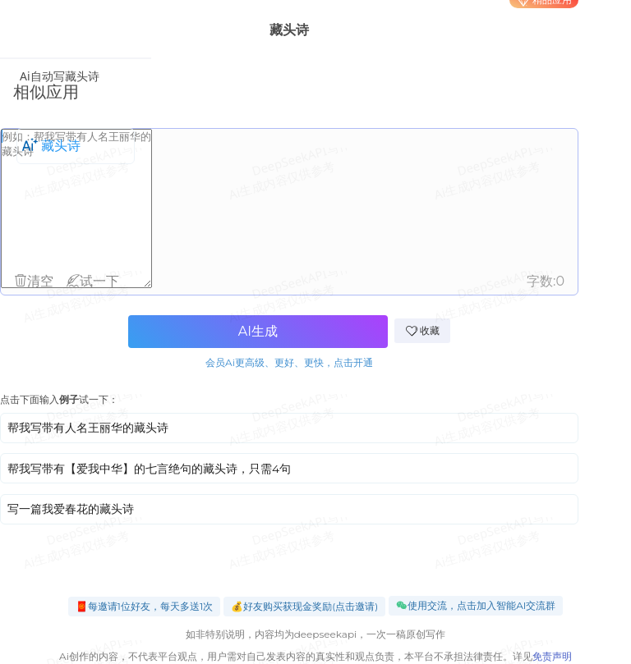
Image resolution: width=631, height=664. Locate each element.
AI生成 (258, 331)
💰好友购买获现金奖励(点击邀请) (304, 606)
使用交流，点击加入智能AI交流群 (475, 606)
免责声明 (552, 656)
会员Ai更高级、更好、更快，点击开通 (289, 362)
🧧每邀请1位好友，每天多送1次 (145, 606)
